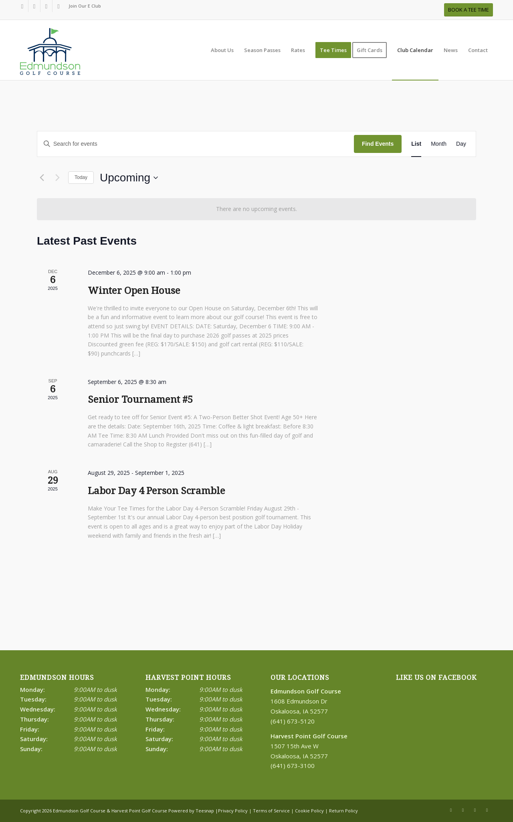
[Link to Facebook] (22, 6)
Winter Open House (134, 290)
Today (81, 177)
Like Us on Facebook (436, 677)
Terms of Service (271, 811)
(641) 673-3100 (293, 766)
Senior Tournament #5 (140, 399)
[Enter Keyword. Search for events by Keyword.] (195, 144)
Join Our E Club (85, 6)
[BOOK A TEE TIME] (468, 9)
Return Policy (343, 811)
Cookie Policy (309, 811)
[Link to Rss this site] (46, 6)
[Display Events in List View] (416, 144)
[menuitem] (83, 6)
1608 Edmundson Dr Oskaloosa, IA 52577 (306, 701)
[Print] (50, 54)
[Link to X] (34, 6)
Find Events (378, 144)
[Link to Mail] (59, 6)
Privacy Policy (233, 811)
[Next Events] (57, 178)
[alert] (256, 209)
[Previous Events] (41, 178)
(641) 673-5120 (293, 721)
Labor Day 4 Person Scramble (156, 490)
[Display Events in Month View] (438, 144)
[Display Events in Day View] (461, 144)
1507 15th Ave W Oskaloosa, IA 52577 (309, 746)
